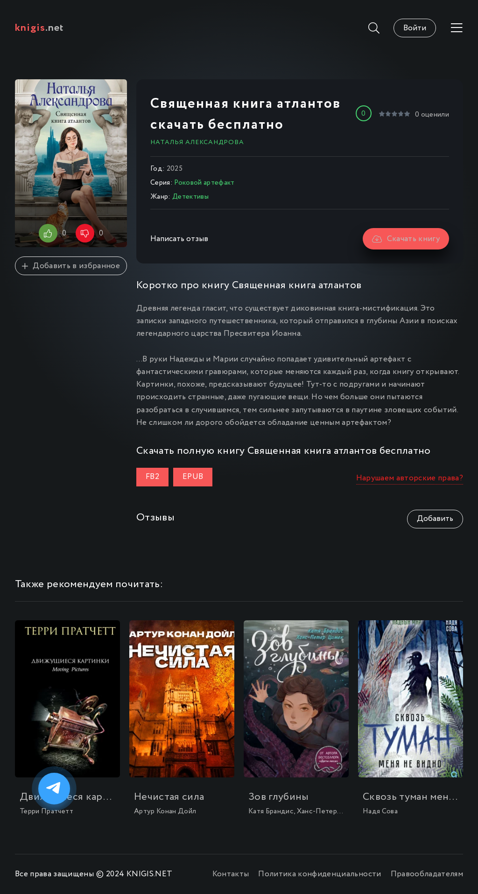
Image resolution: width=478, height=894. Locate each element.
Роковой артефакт (204, 183)
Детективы (190, 197)
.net (39, 28)
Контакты (230, 874)
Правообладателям (427, 874)
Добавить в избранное (71, 266)
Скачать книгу (406, 239)
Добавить (435, 519)
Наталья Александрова (197, 142)
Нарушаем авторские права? (410, 478)
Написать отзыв (179, 239)
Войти (414, 28)
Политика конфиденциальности (319, 874)
